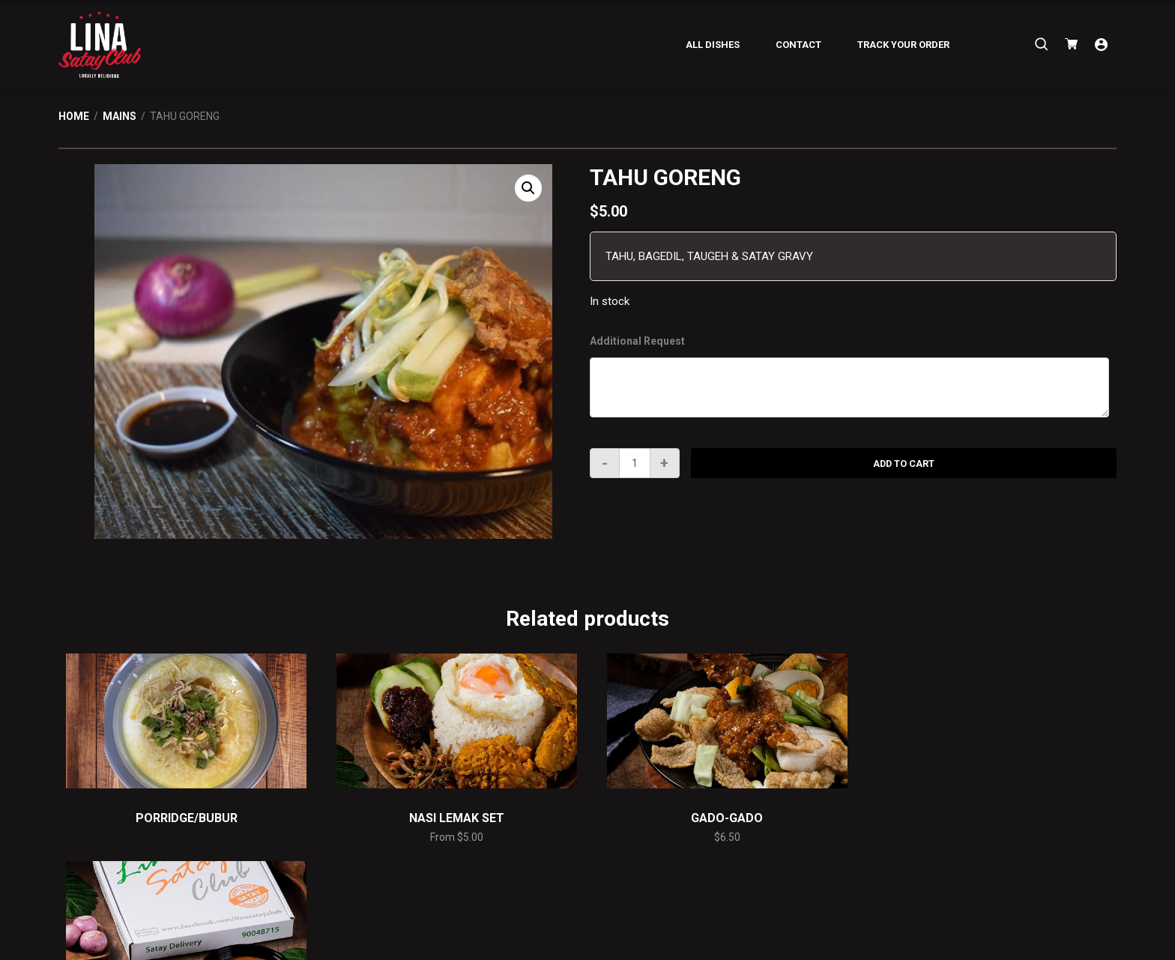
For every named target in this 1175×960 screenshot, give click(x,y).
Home (73, 116)
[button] (528, 188)
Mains (119, 116)
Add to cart (903, 463)
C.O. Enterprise (604, 946)
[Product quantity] (635, 463)
